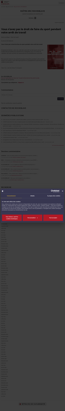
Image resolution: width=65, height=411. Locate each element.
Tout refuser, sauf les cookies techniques (12, 217)
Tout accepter (53, 217)
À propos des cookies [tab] (53, 196)
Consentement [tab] (11, 196)
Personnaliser (32, 217)
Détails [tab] (32, 196)
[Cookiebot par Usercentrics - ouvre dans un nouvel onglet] (52, 191)
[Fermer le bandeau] (62, 191)
